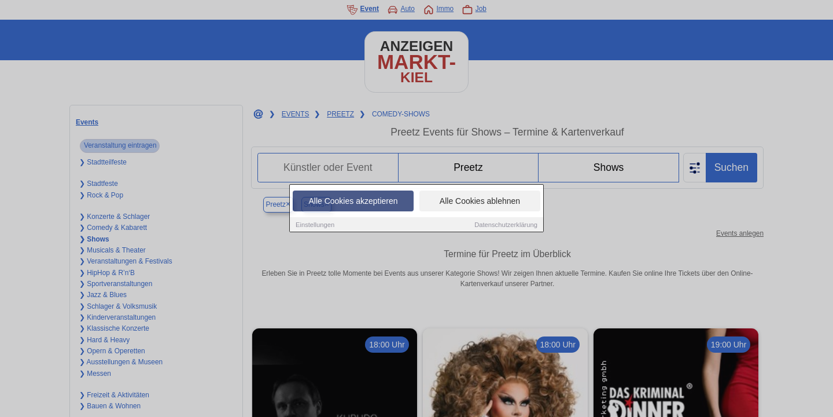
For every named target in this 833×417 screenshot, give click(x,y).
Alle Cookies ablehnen (480, 201)
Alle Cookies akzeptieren (352, 201)
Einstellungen (315, 225)
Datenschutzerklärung (505, 225)
